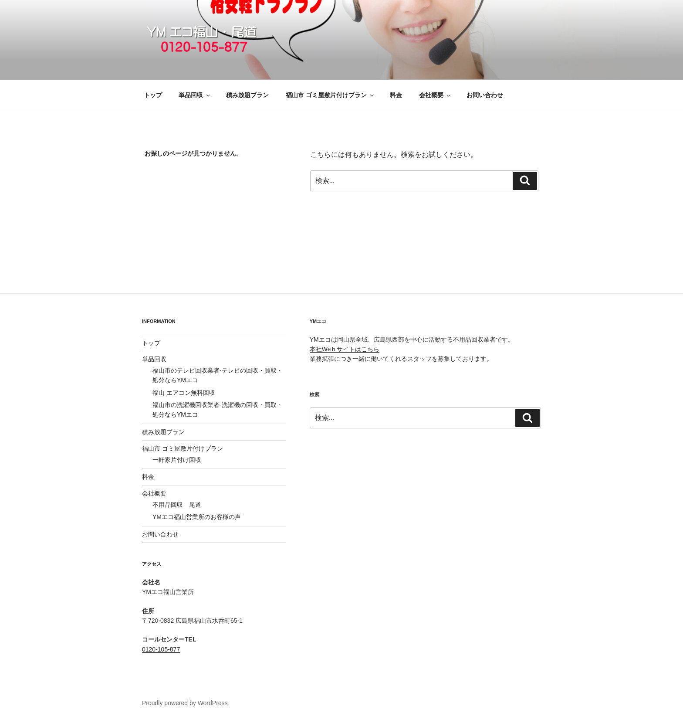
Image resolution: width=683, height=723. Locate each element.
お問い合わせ (485, 95)
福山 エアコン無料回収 (183, 392)
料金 (396, 95)
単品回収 (195, 95)
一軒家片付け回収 (176, 459)
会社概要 (435, 95)
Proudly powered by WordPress (185, 702)
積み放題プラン (247, 95)
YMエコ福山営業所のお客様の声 (196, 516)
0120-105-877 (161, 649)
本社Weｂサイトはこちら (345, 349)
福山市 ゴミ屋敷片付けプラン (330, 95)
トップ (153, 95)
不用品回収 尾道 (176, 504)
